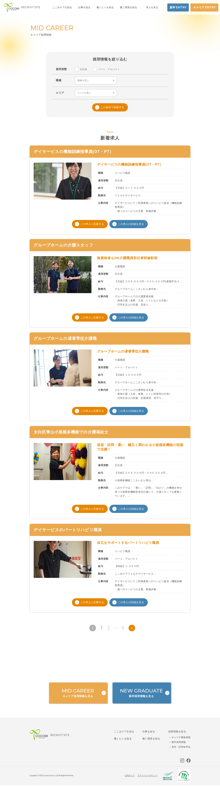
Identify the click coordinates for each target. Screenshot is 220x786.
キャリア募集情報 (181, 737)
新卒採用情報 (179, 742)
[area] (96, 93)
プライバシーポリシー (147, 775)
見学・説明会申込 (181, 747)
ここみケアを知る (124, 731)
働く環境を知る (128, 7)
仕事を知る (148, 731)
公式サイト (130, 775)
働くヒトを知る (123, 738)
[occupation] (96, 80)
